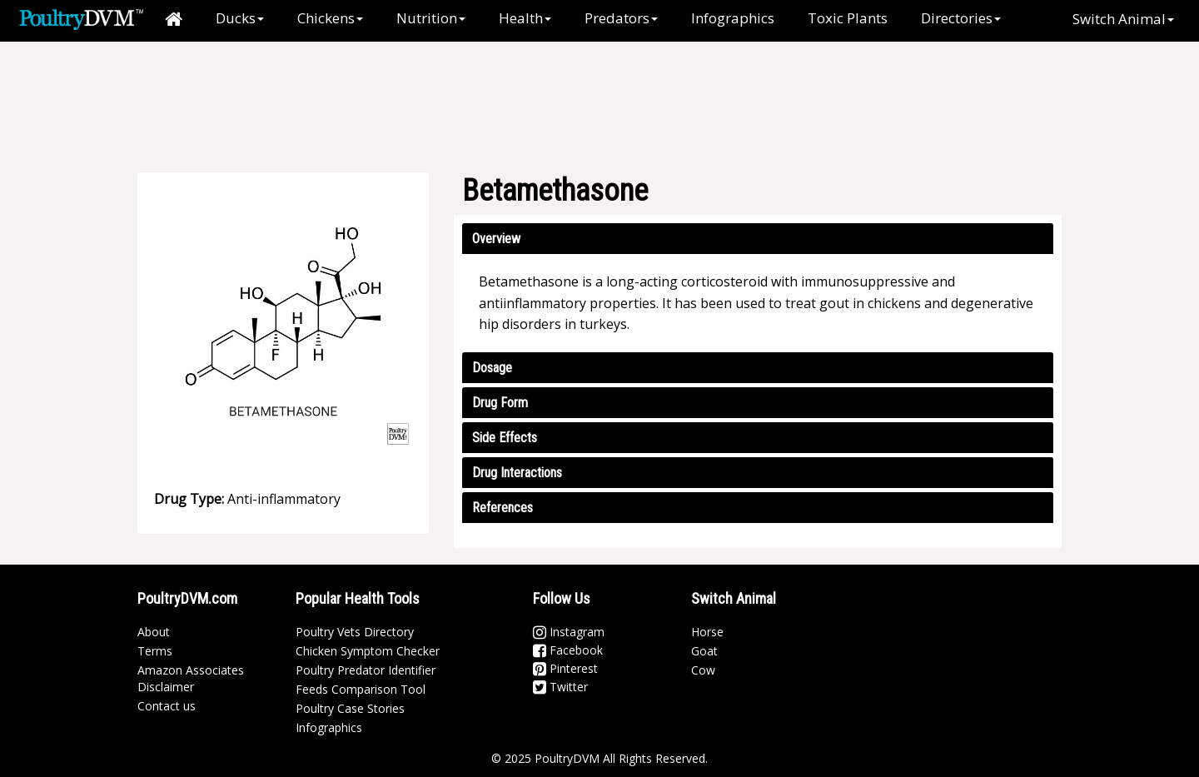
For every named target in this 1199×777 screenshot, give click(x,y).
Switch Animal (1123, 18)
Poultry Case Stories (350, 708)
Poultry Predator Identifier (365, 670)
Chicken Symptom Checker (368, 651)
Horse (707, 632)
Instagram (568, 632)
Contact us (166, 706)
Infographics (732, 17)
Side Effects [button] (504, 438)
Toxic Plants (848, 17)
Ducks (240, 17)
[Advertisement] (608, 95)
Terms (154, 651)
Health (525, 17)
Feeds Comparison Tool (360, 689)
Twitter (560, 687)
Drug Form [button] (500, 403)
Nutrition (430, 17)
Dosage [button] (492, 368)
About (153, 632)
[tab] (757, 238)
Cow (703, 670)
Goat (704, 651)
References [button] (502, 508)
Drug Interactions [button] (517, 473)
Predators (621, 17)
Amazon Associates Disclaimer (190, 678)
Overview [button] (496, 239)
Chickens (330, 17)
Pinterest (565, 668)
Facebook (568, 650)
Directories (961, 17)
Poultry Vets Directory (355, 632)
